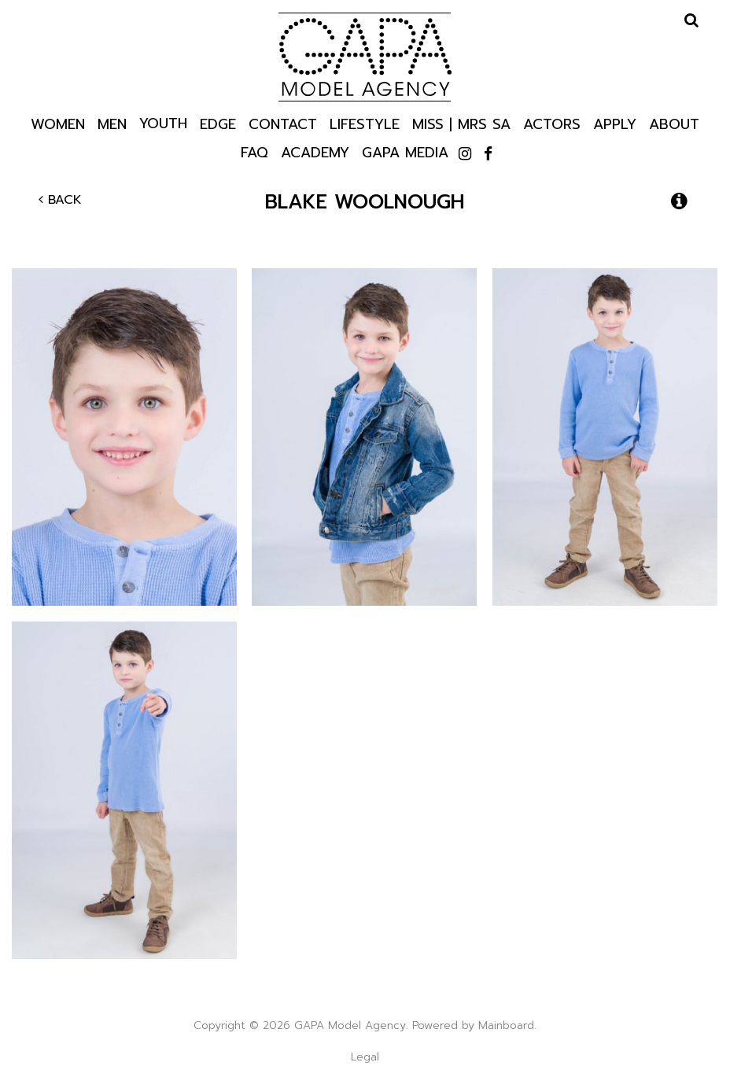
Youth (163, 122)
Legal (365, 1057)
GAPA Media (405, 151)
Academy (315, 151)
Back (60, 199)
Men (112, 123)
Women (58, 123)
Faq (254, 151)
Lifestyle (365, 123)
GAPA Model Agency (365, 56)
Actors (552, 123)
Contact (283, 123)
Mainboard (506, 1025)
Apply (614, 123)
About (674, 123)
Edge (218, 123)
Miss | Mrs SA (461, 123)
